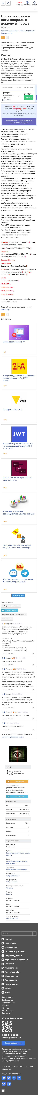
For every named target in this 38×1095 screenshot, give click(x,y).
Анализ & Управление (15, 951)
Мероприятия (11, 976)
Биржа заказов (11, 984)
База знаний (10, 943)
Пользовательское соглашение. (14, 1058)
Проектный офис (12, 972)
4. (3, 694)
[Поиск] (8, 3)
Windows (9, 888)
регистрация (7, 737)
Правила (5, 1005)
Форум (8, 988)
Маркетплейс (11, 968)
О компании (7, 997)
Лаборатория (11, 947)
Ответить (11, 653)
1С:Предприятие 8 (13, 876)
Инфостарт (5, 310)
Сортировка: (13, 614)
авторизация (18, 737)
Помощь (5, 1008)
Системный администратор (16, 861)
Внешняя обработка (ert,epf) (16, 870)
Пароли (9, 855)
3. (2, 669)
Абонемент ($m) (12, 919)
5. (2, 712)
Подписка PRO (8, 1003)
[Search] (19, 933)
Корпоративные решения (16, 960)
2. (2, 658)
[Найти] (34, 933)
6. (2, 723)
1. (2, 624)
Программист (11, 863)
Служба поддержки (13, 1018)
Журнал (8, 939)
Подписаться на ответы (10, 606)
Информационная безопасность (18, 853)
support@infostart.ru (11, 1038)
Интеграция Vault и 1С (12, 410)
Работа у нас (7, 1010)
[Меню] (3, 3)
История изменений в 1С (14, 342)
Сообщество (7, 1000)
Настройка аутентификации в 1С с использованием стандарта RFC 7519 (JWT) (18, 446)
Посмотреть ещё (18, 595)
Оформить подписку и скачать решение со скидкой (19, 121)
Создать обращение (13, 1043)
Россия (9, 894)
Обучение (9, 964)
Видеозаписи (11, 980)
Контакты (6, 1013)
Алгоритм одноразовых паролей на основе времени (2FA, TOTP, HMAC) (18, 378)
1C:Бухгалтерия (12, 882)
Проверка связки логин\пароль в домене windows (15, 19)
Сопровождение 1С (14, 956)
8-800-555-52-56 (10, 1035)
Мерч (7, 992)
